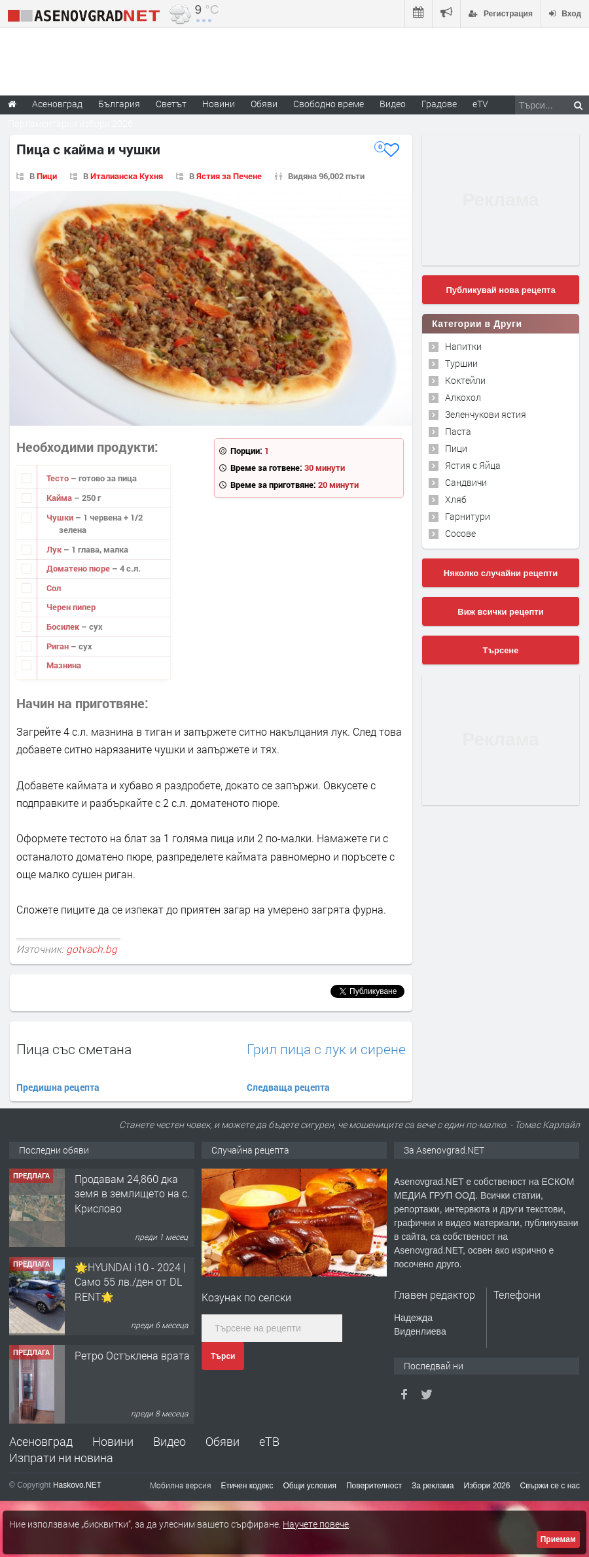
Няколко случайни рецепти (501, 573)
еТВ (269, 1441)
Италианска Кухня (126, 176)
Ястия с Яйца (473, 465)
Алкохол (463, 397)
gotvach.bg (91, 948)
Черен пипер (71, 607)
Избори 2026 (487, 1485)
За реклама (433, 1485)
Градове (439, 103)
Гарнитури (467, 516)
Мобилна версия (180, 1485)
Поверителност (374, 1485)
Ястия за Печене (229, 176)
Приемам (558, 1539)
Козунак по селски (246, 1297)
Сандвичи (466, 482)
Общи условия (309, 1485)
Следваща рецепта (288, 1087)
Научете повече (316, 1524)
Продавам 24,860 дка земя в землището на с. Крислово (132, 1193)
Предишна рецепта (57, 1087)
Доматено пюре (79, 568)
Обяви (222, 1441)
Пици (47, 176)
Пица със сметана (74, 1049)
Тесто (58, 478)
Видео (169, 1441)
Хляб (456, 499)
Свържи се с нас (550, 1485)
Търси (223, 1356)
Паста (458, 431)
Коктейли (465, 380)
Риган (58, 646)
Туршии (461, 363)
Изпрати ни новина (61, 1457)
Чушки (60, 517)
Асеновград (41, 1441)
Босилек (63, 626)
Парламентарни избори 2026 (70, 123)
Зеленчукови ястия (485, 414)
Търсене (501, 650)
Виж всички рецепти (500, 612)
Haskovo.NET (77, 1485)
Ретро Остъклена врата (132, 1355)
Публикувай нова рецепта (500, 290)
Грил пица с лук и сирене (326, 1049)
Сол (53, 588)
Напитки (463, 346)
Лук (54, 549)
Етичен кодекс (247, 1485)
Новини (218, 103)
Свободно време (328, 103)
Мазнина (63, 665)
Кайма (60, 498)
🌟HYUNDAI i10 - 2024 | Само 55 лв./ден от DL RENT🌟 (130, 1281)
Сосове (460, 533)
